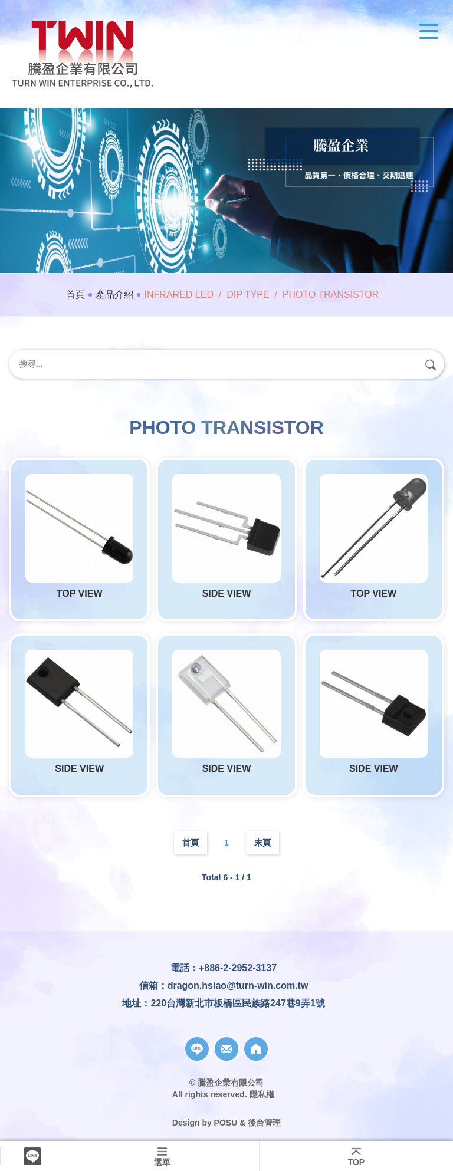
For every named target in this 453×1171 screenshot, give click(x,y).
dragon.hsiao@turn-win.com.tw (238, 986)
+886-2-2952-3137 (238, 968)
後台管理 (264, 1122)
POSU (226, 1122)
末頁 (262, 842)
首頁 (75, 295)
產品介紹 (114, 295)
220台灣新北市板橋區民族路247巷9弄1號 (237, 1003)
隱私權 (262, 1094)
